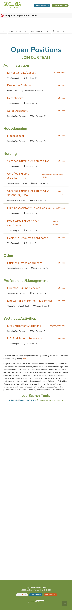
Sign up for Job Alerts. (50, 400)
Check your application (22, 400)
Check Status (60, 5)
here (24, 358)
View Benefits (42, 5)
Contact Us (22, 595)
